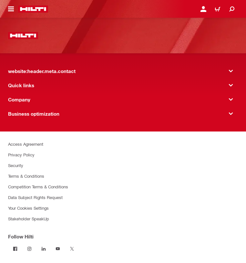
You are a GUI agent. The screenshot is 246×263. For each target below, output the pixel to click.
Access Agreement (25, 144)
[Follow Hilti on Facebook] (15, 249)
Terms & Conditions (26, 176)
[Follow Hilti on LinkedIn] (43, 249)
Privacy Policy (21, 154)
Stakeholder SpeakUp (28, 218)
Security (15, 165)
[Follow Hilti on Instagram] (29, 249)
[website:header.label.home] (33, 9)
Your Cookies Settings (28, 207)
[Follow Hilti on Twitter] (72, 249)
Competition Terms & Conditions (38, 186)
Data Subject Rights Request (35, 197)
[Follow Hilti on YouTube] (58, 249)
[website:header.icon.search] (232, 9)
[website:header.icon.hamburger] (11, 9)
